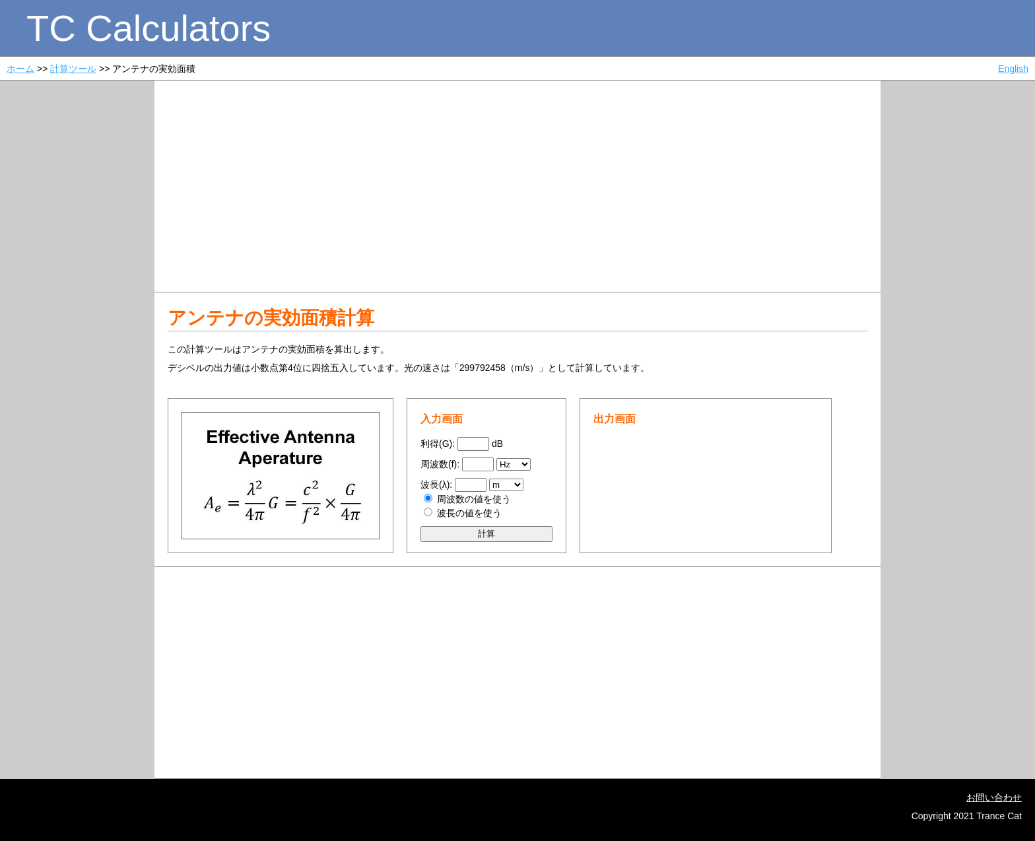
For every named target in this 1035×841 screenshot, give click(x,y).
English (1013, 68)
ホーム (20, 68)
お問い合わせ (994, 797)
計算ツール (73, 68)
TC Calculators (148, 28)
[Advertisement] (517, 186)
